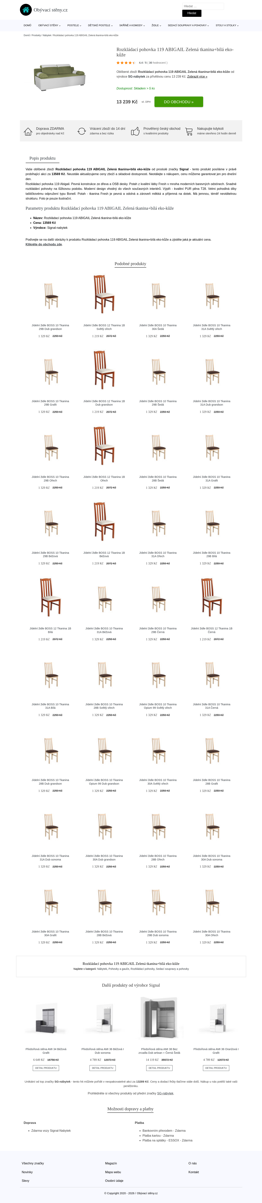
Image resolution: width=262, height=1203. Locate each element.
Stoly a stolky (226, 25)
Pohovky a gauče (118, 968)
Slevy (25, 1180)
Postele (73, 25)
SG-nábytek (136, 76)
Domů (27, 25)
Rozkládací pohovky (142, 968)
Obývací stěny (48, 25)
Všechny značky (33, 1163)
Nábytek (47, 35)
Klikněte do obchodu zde (44, 244)
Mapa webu (113, 1172)
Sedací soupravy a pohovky (187, 25)
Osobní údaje (114, 1180)
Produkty (36, 35)
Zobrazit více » (197, 76)
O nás (193, 1163)
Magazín (111, 1163)
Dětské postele (99, 25)
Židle (155, 25)
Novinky (27, 1172)
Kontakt (194, 1172)
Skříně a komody (131, 25)
